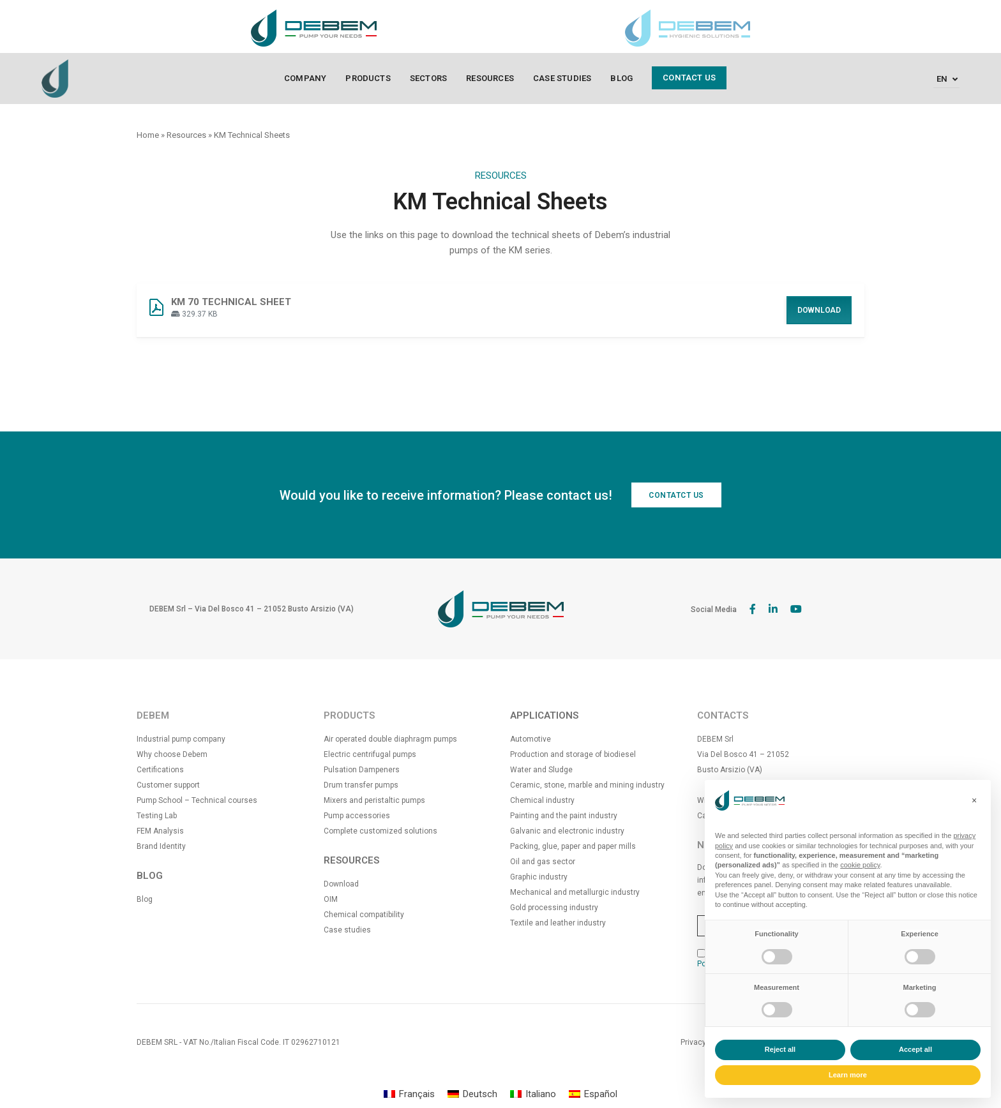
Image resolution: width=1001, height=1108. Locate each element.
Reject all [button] (780, 1049)
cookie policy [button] (860, 865)
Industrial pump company (181, 739)
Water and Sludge (541, 769)
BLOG (150, 875)
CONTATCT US (676, 495)
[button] (974, 800)
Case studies (347, 929)
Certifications (160, 769)
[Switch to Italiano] (533, 1094)
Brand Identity (161, 846)
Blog (621, 78)
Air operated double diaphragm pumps (390, 739)
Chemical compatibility (364, 914)
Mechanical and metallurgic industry (575, 892)
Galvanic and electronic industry (567, 831)
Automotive (530, 739)
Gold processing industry (554, 907)
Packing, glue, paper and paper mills (573, 846)
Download (819, 310)
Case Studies (562, 78)
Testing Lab (157, 815)
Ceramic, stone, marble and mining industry (587, 785)
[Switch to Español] (593, 1094)
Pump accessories (357, 815)
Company (305, 78)
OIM (331, 899)
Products (368, 78)
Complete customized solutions (380, 831)
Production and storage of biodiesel (573, 754)
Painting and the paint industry (563, 815)
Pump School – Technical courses (197, 800)
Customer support (168, 785)
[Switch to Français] (409, 1094)
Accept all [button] (915, 1049)
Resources (490, 78)
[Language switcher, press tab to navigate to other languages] (946, 79)
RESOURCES (351, 860)
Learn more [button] (848, 1075)
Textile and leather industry (558, 922)
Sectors (428, 78)
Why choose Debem (172, 754)
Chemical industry (542, 800)
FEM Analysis (160, 831)
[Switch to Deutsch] (472, 1094)
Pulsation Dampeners (362, 769)
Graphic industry (539, 876)
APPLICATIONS (544, 715)
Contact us (689, 77)
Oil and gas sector (542, 861)
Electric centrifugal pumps (370, 754)
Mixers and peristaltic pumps (374, 800)
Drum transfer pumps (361, 785)
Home (148, 135)
